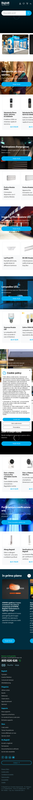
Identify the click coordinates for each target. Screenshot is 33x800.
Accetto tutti (16, 419)
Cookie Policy (24, 397)
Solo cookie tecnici (16, 423)
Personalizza (16, 427)
